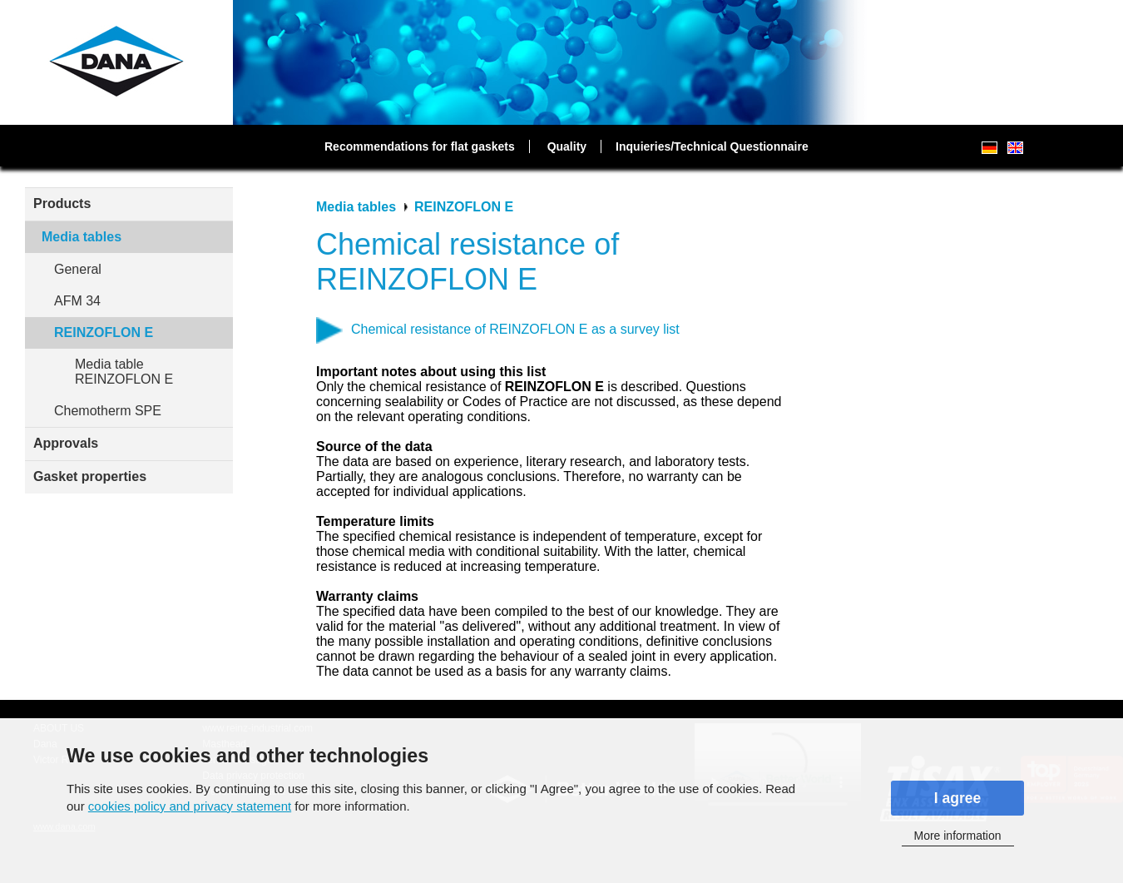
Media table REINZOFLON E (124, 371)
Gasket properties (89, 476)
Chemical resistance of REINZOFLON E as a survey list (515, 329)
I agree (958, 798)
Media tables (81, 237)
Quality (566, 146)
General (77, 269)
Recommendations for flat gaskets (419, 146)
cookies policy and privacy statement (189, 806)
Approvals (65, 443)
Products (62, 203)
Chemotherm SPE (107, 411)
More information (957, 835)
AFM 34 (77, 301)
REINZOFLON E (103, 332)
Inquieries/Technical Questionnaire (712, 146)
